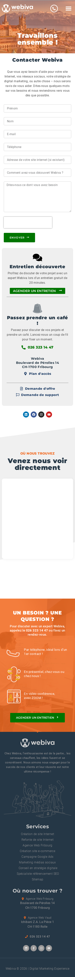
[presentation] (28, 222)
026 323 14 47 (37, 630)
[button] (68, 8)
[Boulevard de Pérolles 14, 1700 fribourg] (37, 518)
